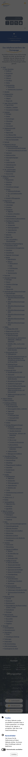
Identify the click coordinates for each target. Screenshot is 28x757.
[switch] (4, 750)
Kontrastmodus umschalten (14, 749)
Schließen (14, 754)
